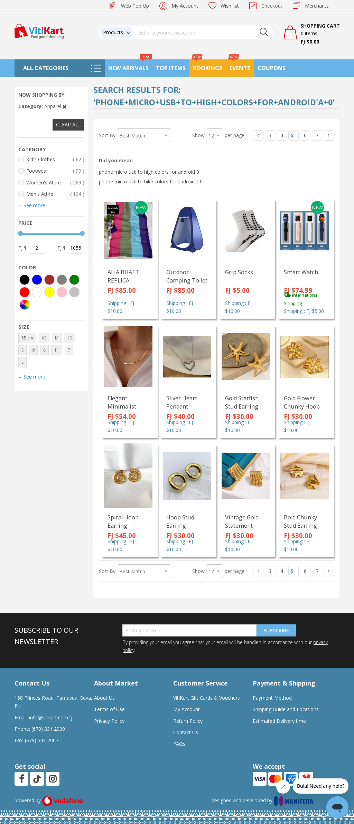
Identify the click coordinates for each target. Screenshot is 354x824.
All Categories (45, 68)
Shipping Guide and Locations (286, 709)
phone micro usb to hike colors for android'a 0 (151, 181)
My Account (184, 5)
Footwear (55, 171)
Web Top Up (135, 5)
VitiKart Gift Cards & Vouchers (206, 697)
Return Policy (188, 721)
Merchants (317, 5)
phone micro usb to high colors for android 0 (149, 172)
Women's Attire (55, 182)
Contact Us (185, 732)
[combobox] (203, 32)
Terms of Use (109, 709)
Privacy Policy (109, 721)
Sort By (107, 135)
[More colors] (24, 304)
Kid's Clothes (55, 159)
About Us (104, 697)
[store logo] (39, 30)
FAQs (179, 743)
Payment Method (272, 697)
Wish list (230, 5)
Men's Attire (55, 194)
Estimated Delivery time (279, 721)
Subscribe (276, 630)
